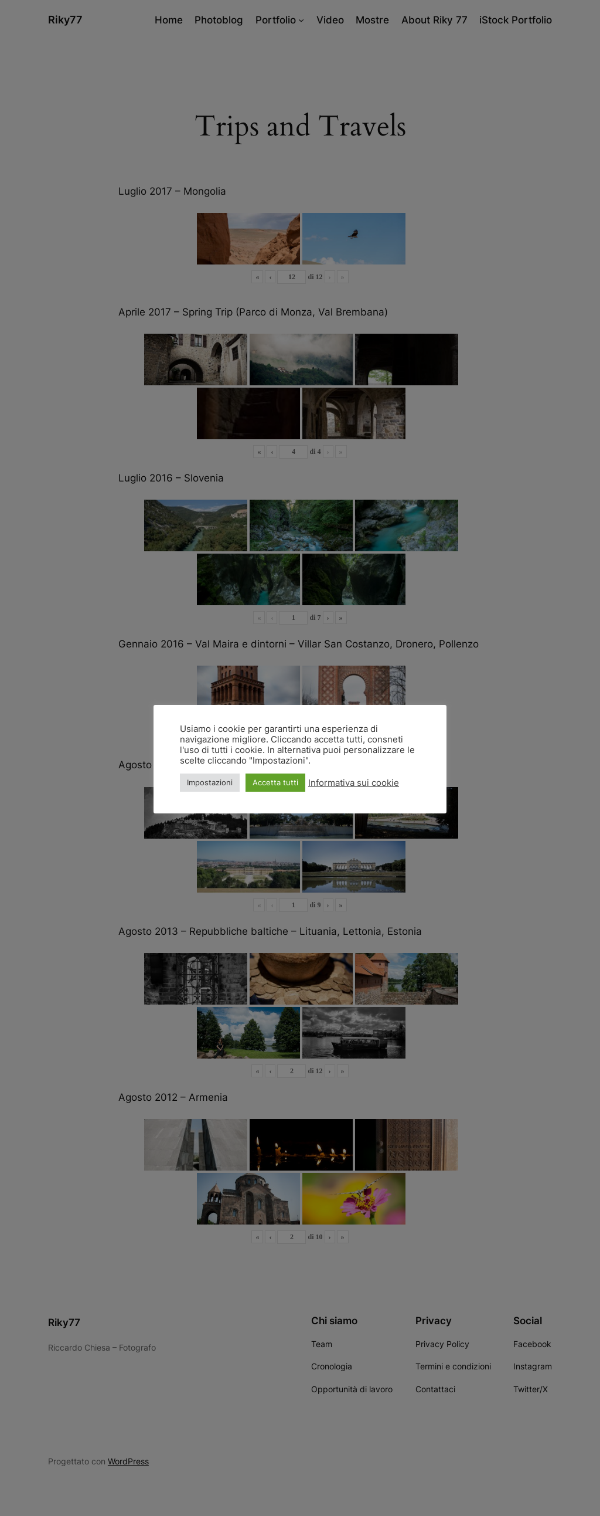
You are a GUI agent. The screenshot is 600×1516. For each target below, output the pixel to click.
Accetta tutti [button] (275, 782)
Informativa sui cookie (353, 783)
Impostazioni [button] (210, 782)
